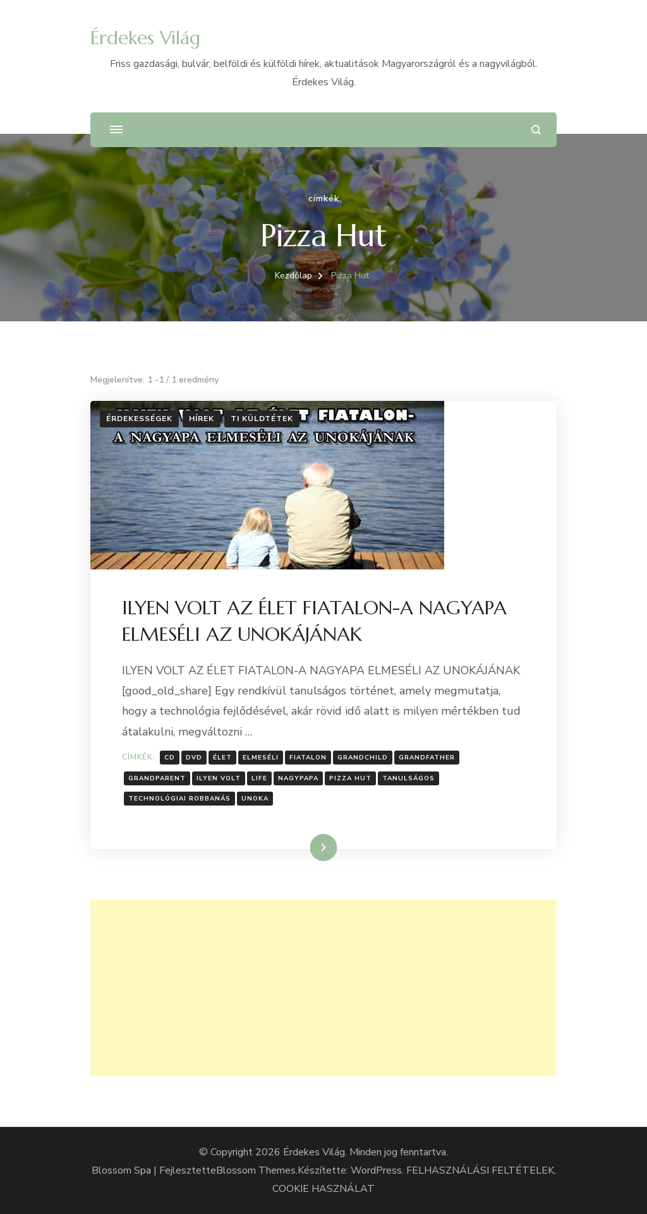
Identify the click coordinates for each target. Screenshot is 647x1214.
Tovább (307, 847)
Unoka (255, 798)
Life (259, 778)
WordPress (376, 1170)
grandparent (157, 778)
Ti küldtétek (262, 419)
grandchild (362, 757)
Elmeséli (261, 757)
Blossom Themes (256, 1170)
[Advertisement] (323, 988)
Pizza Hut (350, 778)
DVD (194, 757)
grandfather (427, 757)
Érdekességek (139, 419)
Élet (222, 757)
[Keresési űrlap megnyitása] (536, 130)
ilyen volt (219, 778)
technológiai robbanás (179, 798)
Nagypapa (298, 778)
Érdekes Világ (145, 37)
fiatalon (308, 757)
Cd (169, 757)
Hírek (201, 419)
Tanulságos (408, 778)
